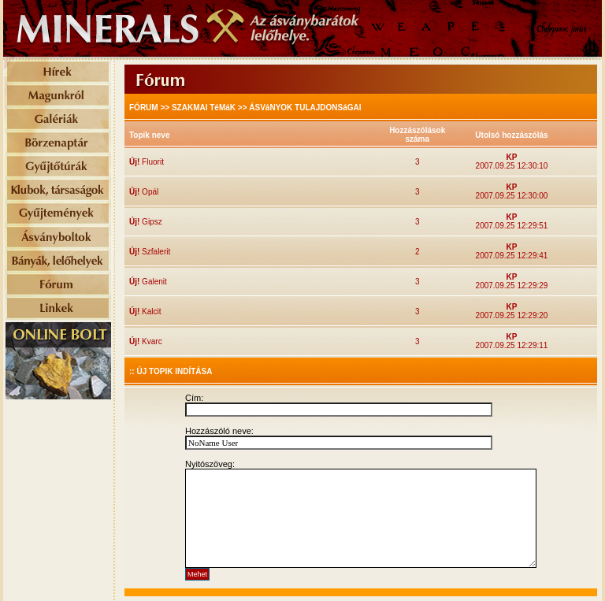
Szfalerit (154, 251)
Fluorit (151, 162)
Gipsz (150, 221)
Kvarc (150, 341)
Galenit (152, 281)
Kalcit (150, 311)
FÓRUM (143, 107)
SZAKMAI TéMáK (204, 107)
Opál (148, 191)
